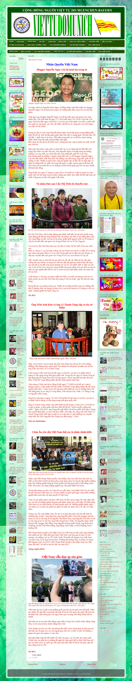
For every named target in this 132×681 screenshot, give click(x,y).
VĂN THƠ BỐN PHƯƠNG (57, 45)
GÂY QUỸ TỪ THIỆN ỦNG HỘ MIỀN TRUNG (20, 506)
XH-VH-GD (103, 589)
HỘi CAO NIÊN (104, 564)
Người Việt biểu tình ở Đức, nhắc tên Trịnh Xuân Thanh (20, 530)
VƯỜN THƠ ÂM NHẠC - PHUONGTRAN (107, 601)
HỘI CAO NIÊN (107, 41)
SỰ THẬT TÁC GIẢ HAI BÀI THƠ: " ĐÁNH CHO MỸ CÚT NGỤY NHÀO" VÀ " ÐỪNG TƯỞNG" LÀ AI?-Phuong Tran (16, 274)
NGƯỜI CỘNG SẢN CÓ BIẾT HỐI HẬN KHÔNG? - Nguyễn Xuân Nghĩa (115, 461)
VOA (101, 618)
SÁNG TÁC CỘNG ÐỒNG (77, 41)
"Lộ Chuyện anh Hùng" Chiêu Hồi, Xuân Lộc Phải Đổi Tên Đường (20, 297)
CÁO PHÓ (102, 547)
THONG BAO (31, 41)
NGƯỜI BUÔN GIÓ (105, 621)
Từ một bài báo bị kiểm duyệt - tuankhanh (111, 383)
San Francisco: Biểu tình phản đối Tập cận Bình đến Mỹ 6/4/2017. (115, 359)
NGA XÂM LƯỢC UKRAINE (108, 571)
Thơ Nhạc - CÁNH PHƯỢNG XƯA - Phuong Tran (20, 374)
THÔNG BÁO (13, 51)
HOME (11, 41)
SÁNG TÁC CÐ (58, 51)
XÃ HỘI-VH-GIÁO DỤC (16, 45)
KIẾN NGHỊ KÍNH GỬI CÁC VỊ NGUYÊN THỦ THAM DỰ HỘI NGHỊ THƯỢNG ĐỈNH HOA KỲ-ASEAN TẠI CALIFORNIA (15, 321)
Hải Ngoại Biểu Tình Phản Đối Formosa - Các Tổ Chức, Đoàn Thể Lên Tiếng (115, 513)
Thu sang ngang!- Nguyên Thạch (19, 403)
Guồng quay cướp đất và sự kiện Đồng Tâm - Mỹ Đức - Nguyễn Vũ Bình (15, 421)
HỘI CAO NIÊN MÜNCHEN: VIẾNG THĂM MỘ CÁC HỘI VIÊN (114, 481)
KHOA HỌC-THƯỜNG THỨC (37, 45)
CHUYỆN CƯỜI (94, 41)
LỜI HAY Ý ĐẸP (104, 569)
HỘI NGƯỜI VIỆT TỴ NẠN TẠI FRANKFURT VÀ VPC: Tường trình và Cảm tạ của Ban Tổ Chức (115, 409)
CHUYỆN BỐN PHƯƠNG (77, 45)
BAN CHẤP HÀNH (94, 45)
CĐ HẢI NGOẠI (104, 549)
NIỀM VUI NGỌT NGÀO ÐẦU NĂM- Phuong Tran (20, 351)
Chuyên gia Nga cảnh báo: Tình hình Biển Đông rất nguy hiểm (114, 532)
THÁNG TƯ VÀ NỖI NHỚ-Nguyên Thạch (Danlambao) (15, 395)
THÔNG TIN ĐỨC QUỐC (107, 623)
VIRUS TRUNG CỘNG (106, 587)
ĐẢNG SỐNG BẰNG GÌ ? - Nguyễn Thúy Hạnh (115, 521)
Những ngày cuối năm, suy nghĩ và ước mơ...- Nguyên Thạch (115, 417)
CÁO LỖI (103, 318)
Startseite (62, 664)
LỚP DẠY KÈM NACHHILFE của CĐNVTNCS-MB (14, 67)
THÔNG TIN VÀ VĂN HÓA (107, 612)
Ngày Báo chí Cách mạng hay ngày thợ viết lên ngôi (114, 367)
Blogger (88, 674)
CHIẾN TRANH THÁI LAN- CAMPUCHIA (107, 552)
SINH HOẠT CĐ (104, 575)
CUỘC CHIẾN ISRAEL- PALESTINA (110, 562)
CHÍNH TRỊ (52, 41)
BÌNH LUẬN (62, 41)
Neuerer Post (32, 664)
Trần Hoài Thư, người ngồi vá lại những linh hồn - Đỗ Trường (20, 447)
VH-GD (102, 584)
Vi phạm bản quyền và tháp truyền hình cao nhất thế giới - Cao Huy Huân (115, 388)
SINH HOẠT (21, 41)
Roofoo (78, 674)
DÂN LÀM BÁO (104, 614)
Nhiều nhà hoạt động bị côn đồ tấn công (20, 413)
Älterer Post (91, 664)
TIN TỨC (42, 41)
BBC (101, 616)
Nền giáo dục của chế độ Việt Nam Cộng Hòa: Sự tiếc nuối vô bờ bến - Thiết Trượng (115, 437)
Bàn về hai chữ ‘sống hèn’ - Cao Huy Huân (115, 426)
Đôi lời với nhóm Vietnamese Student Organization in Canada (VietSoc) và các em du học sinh (111, 378)
